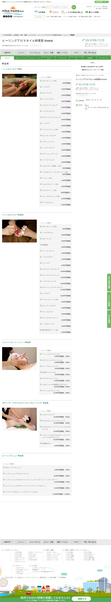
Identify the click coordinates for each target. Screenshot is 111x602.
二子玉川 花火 (9, 577)
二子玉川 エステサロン (52, 556)
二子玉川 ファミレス (19, 561)
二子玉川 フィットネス (52, 559)
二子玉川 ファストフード (35, 552)
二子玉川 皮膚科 (69, 556)
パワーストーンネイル (76, 58)
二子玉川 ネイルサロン (52, 558)
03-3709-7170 (95, 40)
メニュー (66, 35)
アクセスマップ (36, 45)
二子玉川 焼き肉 (32, 559)
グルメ (16, 550)
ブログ (76, 53)
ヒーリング (62, 58)
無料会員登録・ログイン (102, 1)
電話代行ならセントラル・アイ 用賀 (92, 70)
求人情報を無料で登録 (85, 16)
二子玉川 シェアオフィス (39, 567)
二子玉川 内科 (69, 554)
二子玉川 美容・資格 (88, 559)
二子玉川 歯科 (69, 552)
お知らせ (20, 577)
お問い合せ (97, 16)
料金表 (7, 58)
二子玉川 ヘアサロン (51, 552)
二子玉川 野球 (19, 573)
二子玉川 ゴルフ (19, 567)
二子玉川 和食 (18, 552)
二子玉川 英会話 (87, 552)
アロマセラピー (103, 58)
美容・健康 (23, 35)
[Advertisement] (55, 27)
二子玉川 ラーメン (33, 558)
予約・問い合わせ (90, 53)
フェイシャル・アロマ (48, 58)
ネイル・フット (34, 58)
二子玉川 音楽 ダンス (89, 554)
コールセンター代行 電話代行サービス (42, 571)
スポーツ (18, 566)
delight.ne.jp (107, 581)
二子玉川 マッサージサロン (53, 554)
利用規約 (63, 577)
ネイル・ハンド (21, 58)
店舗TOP (7, 53)
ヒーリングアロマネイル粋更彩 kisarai (50, 35)
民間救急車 (35, 569)
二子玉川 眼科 (69, 558)
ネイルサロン (33, 35)
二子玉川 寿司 (31, 556)
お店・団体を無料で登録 (53, 16)
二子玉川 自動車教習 (88, 558)
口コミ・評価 (48, 53)
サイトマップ (31, 577)
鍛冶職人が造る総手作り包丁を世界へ (92, 66)
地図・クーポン (62, 53)
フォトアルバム (34, 53)
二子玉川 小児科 (69, 559)
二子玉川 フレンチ (19, 559)
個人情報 (53, 577)
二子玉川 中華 (18, 554)
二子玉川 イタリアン (19, 558)
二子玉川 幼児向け (88, 556)
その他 (34, 566)
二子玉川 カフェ (32, 554)
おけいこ (86, 550)
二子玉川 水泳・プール (21, 569)
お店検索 (16, 35)
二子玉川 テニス (19, 571)
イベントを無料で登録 (69, 16)
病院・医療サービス (72, 550)
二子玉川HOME (7, 35)
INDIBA (90, 58)
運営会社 (43, 577)
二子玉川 (7, 550)
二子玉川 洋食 (18, 556)
